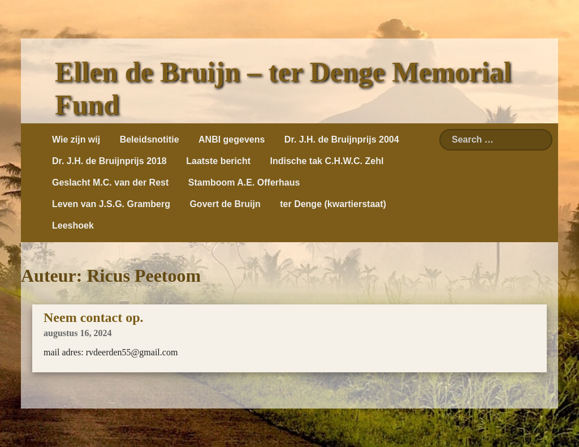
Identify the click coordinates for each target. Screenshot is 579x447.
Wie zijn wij (76, 139)
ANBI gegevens (231, 139)
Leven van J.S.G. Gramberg (111, 204)
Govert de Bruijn (224, 204)
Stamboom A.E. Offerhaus (244, 182)
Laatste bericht (218, 161)
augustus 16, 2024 (77, 333)
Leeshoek (73, 225)
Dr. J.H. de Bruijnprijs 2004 (341, 139)
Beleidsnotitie (149, 139)
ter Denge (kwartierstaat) (333, 204)
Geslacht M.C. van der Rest (110, 182)
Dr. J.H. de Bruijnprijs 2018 (109, 161)
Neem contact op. (94, 317)
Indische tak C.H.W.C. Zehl (326, 161)
